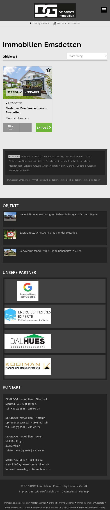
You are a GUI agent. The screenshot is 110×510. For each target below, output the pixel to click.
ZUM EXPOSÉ (44, 127)
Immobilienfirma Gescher (61, 502)
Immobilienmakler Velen (16, 502)
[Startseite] (55, 10)
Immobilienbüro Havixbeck (46, 507)
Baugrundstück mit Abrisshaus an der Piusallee (48, 232)
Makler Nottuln (68, 507)
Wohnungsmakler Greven (17, 507)
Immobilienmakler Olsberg (92, 507)
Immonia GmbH (77, 486)
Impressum (26, 491)
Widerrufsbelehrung (47, 491)
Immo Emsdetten (91, 179)
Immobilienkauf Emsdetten (44, 179)
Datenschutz (69, 491)
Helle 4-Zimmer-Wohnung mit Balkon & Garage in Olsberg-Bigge (58, 214)
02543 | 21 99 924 (41, 23)
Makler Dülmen (38, 502)
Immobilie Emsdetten (70, 179)
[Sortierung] (87, 56)
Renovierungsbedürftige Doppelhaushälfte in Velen (51, 251)
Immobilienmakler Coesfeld (90, 502)
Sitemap (84, 491)
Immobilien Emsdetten (18, 179)
